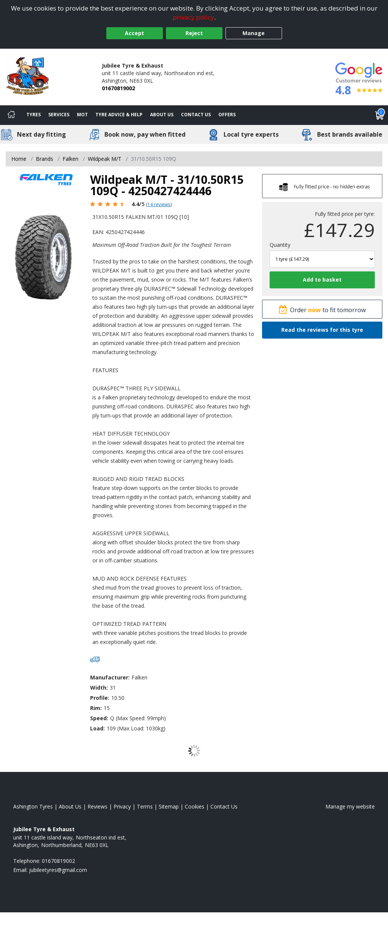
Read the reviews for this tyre (322, 329)
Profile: (99, 697)
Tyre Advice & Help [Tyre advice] (119, 114)
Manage (253, 33)
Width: (99, 687)
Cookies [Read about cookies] (194, 806)
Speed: (99, 718)
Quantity (280, 244)
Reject (194, 33)
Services (58, 114)
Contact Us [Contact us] (196, 114)
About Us (161, 114)
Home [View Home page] (18, 158)
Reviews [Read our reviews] (97, 806)
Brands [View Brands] (44, 158)
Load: (97, 728)
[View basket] (379, 115)
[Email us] (58, 869)
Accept (134, 33)
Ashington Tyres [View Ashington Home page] (33, 806)
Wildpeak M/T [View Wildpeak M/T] (104, 158)
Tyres (33, 114)
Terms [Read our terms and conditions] (145, 806)
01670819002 (118, 88)
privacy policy (193, 17)
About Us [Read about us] (70, 806)
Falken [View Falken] (70, 158)
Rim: (96, 708)
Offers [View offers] (227, 114)
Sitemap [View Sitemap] (169, 806)
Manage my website (350, 806)
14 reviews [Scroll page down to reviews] (158, 204)
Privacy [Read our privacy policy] (122, 806)
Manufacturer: (110, 677)
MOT (82, 114)
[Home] (11, 115)
